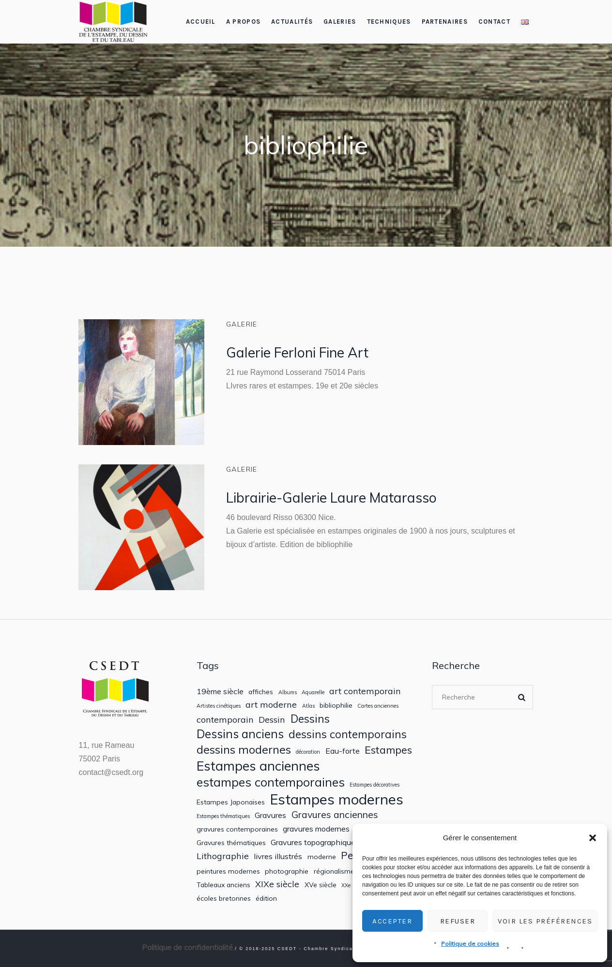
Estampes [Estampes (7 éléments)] (388, 750)
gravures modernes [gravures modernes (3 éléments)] (316, 828)
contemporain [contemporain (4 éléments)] (225, 719)
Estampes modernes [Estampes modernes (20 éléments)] (336, 799)
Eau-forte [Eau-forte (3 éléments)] (342, 751)
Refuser (457, 921)
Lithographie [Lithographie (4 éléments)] (223, 856)
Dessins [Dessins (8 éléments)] (310, 718)
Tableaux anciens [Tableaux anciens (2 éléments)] (223, 885)
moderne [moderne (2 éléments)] (321, 857)
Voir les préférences (545, 921)
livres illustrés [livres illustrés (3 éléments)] (278, 856)
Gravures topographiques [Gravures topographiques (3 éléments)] (315, 842)
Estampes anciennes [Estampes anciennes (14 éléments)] (258, 766)
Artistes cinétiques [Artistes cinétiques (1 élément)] (219, 706)
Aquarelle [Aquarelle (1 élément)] (313, 692)
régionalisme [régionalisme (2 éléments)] (334, 871)
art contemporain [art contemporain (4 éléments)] (365, 691)
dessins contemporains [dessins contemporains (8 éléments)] (348, 734)
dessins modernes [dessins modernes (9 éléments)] (244, 749)
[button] (592, 838)
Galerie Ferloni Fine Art (297, 352)
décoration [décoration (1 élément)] (308, 752)
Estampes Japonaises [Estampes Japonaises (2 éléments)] (231, 802)
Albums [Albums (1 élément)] (287, 692)
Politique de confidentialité (187, 947)
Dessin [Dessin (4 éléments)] (272, 719)
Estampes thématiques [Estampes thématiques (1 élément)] (223, 816)
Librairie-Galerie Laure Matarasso (331, 497)
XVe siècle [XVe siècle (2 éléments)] (321, 885)
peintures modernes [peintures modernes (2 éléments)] (228, 871)
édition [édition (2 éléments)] (266, 898)
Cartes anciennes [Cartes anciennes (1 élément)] (377, 706)
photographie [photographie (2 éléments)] (286, 871)
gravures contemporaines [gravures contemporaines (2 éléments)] (237, 829)
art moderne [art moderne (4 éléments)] (271, 704)
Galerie (242, 324)
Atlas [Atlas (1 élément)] (308, 706)
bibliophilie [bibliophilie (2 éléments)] (336, 705)
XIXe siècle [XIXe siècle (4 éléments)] (277, 884)
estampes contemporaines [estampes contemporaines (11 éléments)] (271, 782)
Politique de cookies (470, 943)
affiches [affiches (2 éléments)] (260, 692)
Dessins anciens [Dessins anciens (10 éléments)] (240, 734)
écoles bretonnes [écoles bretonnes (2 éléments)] (224, 898)
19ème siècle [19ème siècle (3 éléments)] (220, 691)
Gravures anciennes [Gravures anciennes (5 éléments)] (334, 814)
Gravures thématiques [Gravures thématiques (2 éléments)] (231, 843)
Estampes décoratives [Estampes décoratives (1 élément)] (374, 785)
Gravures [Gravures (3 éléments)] (270, 815)
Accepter (392, 921)
